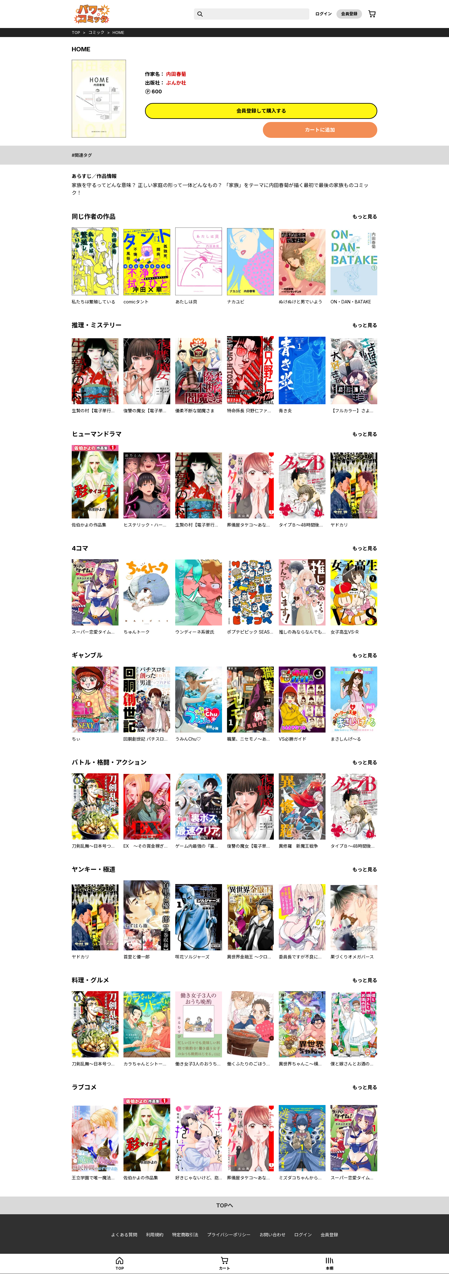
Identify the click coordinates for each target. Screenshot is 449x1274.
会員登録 (349, 13)
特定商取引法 (185, 1234)
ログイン (324, 13)
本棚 (329, 1268)
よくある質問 (124, 1234)
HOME (118, 32)
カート (224, 1268)
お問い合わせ (272, 1234)
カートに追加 (320, 130)
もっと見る (364, 216)
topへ (224, 1205)
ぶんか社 (176, 83)
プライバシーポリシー (229, 1234)
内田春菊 (176, 74)
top (76, 32)
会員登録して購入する (261, 111)
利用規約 (154, 1234)
